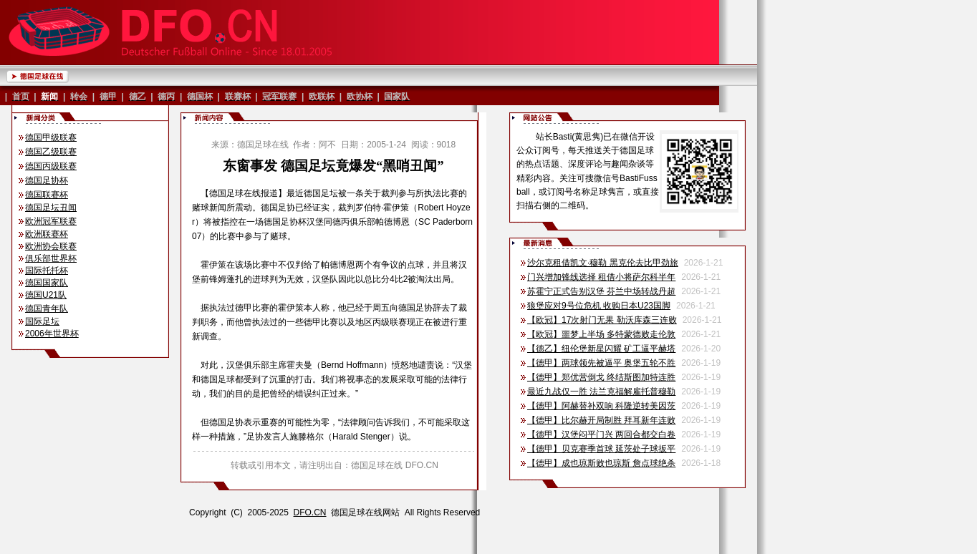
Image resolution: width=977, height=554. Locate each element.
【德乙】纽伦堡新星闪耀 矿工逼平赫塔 (601, 349)
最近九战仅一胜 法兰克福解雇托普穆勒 (601, 392)
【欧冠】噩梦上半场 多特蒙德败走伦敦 (601, 334)
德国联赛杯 (46, 195)
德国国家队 (46, 283)
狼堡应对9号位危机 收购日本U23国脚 (598, 306)
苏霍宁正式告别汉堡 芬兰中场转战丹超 (601, 291)
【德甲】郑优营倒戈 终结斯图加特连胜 (601, 377)
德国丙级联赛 (51, 166)
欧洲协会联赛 (51, 246)
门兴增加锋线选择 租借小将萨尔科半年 (601, 277)
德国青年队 (46, 308)
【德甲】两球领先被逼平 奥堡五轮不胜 (601, 363)
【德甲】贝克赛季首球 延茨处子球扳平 (601, 449)
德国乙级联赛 (51, 152)
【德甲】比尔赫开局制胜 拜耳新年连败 (601, 420)
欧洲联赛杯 (46, 234)
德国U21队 (46, 295)
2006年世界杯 (52, 334)
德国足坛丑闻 (51, 208)
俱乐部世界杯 (51, 258)
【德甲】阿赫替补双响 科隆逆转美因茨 (601, 406)
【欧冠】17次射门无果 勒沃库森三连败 (602, 320)
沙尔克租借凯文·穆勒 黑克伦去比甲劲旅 (602, 263)
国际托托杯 (46, 271)
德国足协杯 (46, 180)
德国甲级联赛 (51, 137)
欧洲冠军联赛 (51, 221)
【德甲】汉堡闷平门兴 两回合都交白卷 (601, 434)
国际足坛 (42, 321)
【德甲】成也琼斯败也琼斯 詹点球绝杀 (601, 463)
